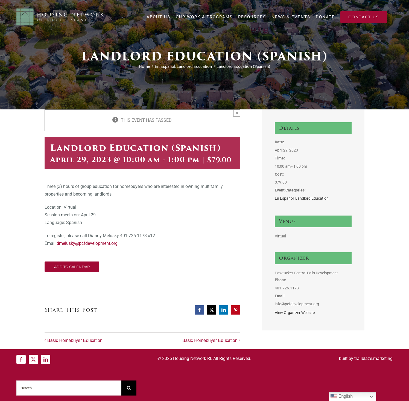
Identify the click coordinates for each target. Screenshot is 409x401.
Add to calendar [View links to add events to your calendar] (72, 267)
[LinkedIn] (45, 359)
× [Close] (237, 113)
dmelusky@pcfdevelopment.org (87, 243)
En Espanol (284, 198)
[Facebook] (21, 359)
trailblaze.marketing (373, 358)
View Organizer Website (295, 312)
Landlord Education (312, 198)
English (342, 396)
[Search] (128, 388)
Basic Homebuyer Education (75, 340)
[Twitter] (33, 359)
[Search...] (68, 388)
